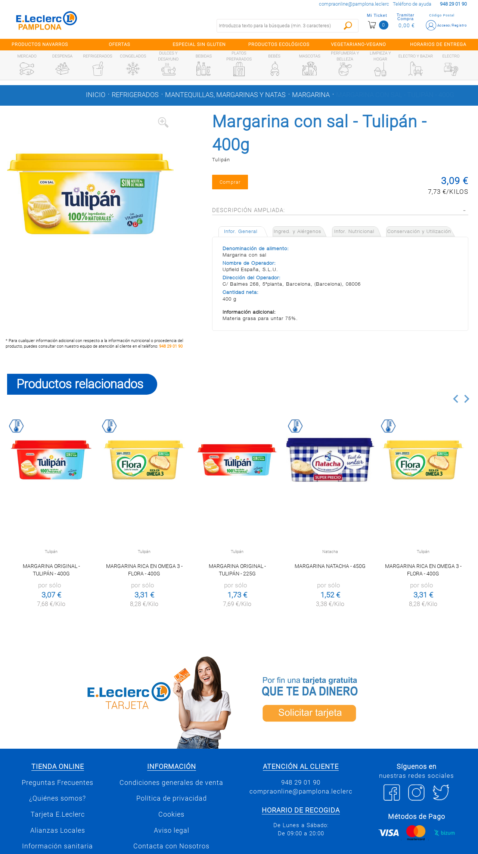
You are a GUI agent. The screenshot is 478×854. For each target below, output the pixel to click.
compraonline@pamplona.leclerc (354, 4)
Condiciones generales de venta (171, 782)
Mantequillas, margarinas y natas (225, 95)
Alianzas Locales (57, 830)
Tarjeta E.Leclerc (58, 814)
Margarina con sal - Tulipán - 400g (395, 95)
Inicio (95, 95)
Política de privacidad (171, 798)
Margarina (311, 95)
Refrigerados (135, 95)
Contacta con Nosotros (171, 846)
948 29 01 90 (171, 346)
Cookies (171, 814)
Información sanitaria (57, 846)
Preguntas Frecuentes (57, 782)
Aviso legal (171, 830)
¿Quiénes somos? (57, 798)
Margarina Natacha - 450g (330, 566)
